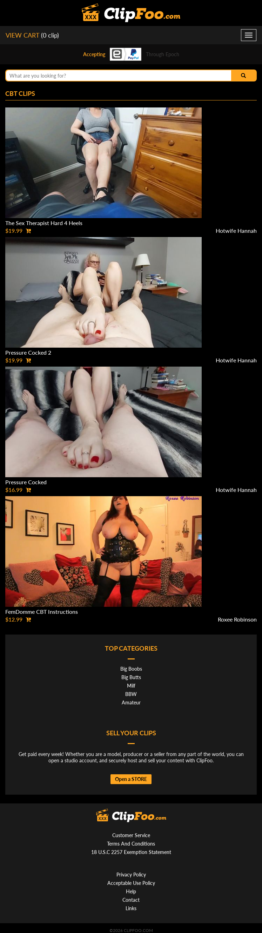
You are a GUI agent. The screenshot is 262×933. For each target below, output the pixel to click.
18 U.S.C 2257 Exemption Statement (131, 852)
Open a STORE (131, 779)
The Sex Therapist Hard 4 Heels (43, 222)
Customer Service (131, 835)
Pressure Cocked (26, 482)
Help (131, 891)
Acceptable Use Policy (131, 883)
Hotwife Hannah (236, 230)
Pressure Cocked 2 (28, 352)
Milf (131, 686)
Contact (131, 900)
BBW (131, 694)
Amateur (131, 702)
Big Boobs (131, 669)
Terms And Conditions (131, 844)
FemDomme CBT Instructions (41, 611)
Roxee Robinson (237, 619)
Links (131, 908)
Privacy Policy (131, 875)
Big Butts (131, 677)
